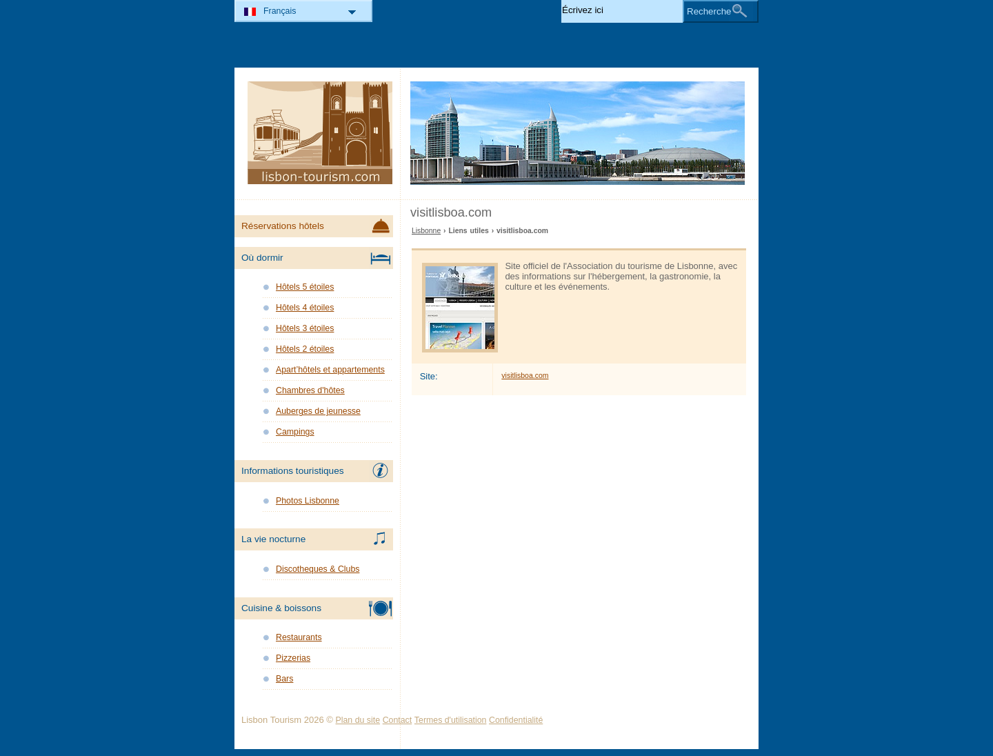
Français (279, 11)
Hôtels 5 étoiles (305, 287)
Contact (397, 720)
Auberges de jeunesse (318, 411)
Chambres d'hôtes (310, 390)
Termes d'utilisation (450, 720)
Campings (295, 432)
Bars (284, 679)
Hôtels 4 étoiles (305, 307)
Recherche (709, 11)
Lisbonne (426, 231)
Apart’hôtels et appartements (330, 370)
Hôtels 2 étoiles (305, 349)
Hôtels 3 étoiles (305, 328)
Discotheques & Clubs (317, 569)
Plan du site (358, 720)
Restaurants (299, 637)
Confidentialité (516, 720)
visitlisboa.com (524, 375)
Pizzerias (293, 658)
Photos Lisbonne (307, 501)
